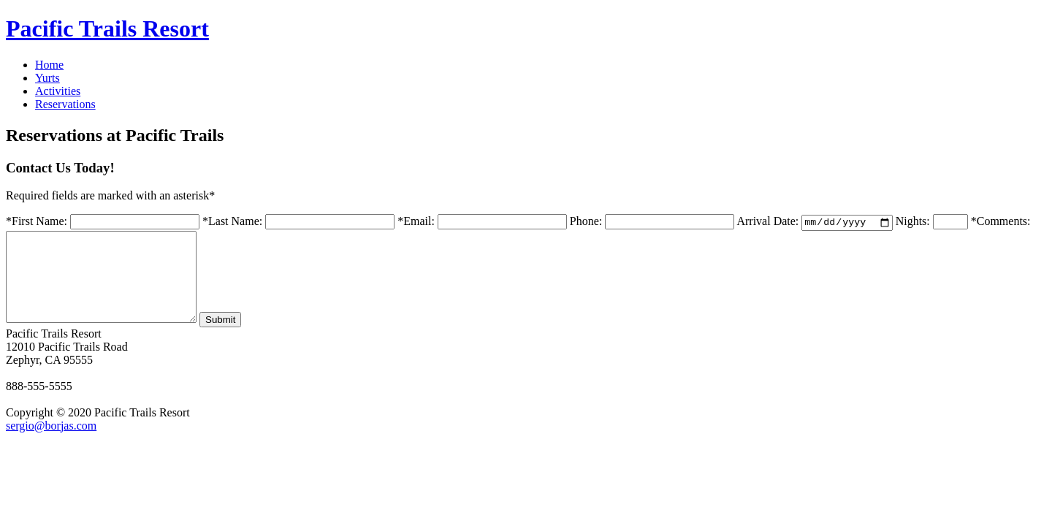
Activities (57, 91)
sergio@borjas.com (51, 444)
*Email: (416, 222)
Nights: (913, 222)
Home (49, 64)
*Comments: (1001, 222)
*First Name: (36, 222)
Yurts (47, 78)
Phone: (586, 222)
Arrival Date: (767, 222)
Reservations (65, 104)
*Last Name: (232, 222)
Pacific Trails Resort (107, 28)
